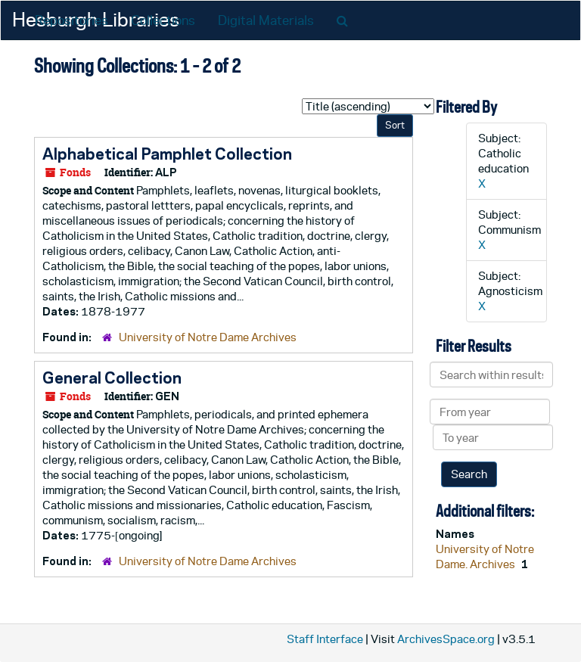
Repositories (71, 20)
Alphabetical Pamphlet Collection (167, 154)
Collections (163, 20)
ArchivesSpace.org (446, 638)
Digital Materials (266, 20)
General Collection (112, 377)
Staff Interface (325, 638)
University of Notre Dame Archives (208, 337)
